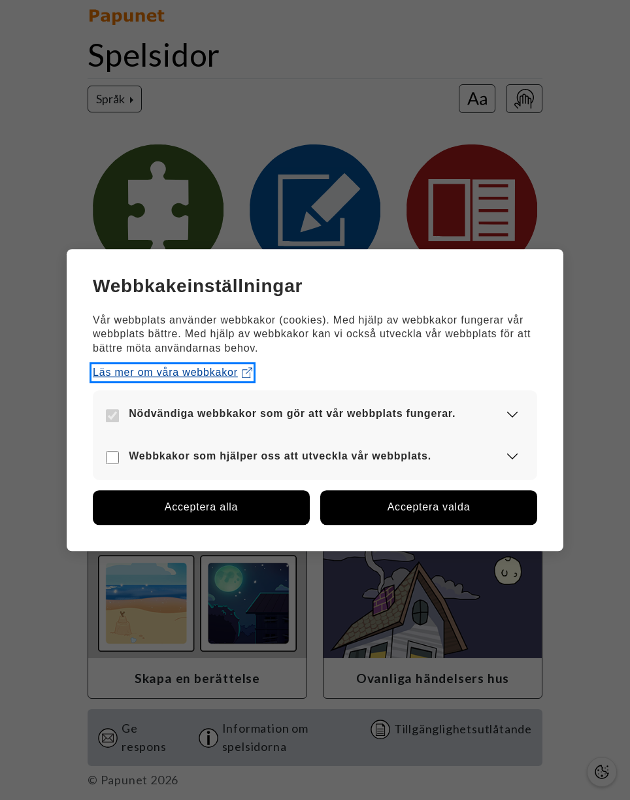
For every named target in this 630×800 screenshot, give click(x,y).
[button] (512, 414)
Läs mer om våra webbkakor (172, 372)
